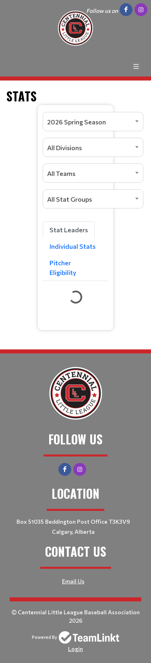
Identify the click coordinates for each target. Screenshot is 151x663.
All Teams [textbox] (61, 173)
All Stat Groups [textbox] (69, 199)
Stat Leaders (69, 229)
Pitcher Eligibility (63, 267)
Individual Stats (72, 246)
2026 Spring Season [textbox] (76, 122)
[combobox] (93, 121)
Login (75, 648)
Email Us (73, 581)
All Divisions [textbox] (64, 147)
